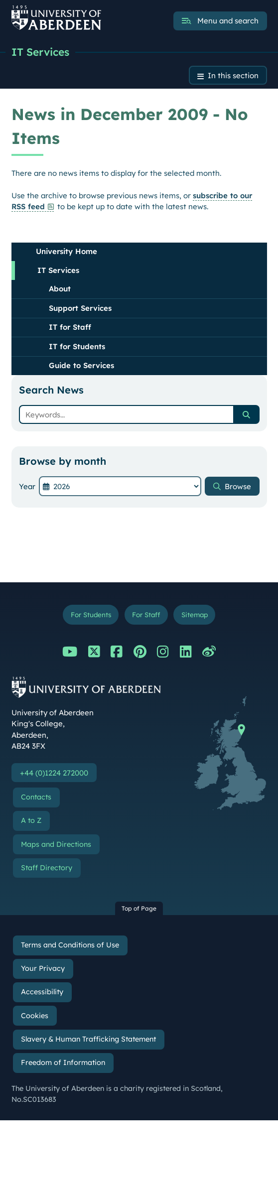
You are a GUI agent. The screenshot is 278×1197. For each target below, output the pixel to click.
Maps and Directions (56, 844)
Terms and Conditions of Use (70, 944)
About (60, 288)
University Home (66, 251)
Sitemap (194, 614)
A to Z (31, 820)
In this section (233, 75)
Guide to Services (81, 365)
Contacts (36, 797)
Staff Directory (46, 867)
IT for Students (77, 346)
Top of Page (139, 908)
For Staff (146, 614)
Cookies (34, 1015)
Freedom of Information (63, 1062)
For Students (91, 614)
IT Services (40, 51)
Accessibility (42, 991)
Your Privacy (43, 968)
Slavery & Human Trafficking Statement (88, 1039)
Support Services (80, 308)
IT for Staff (70, 327)
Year (27, 486)
